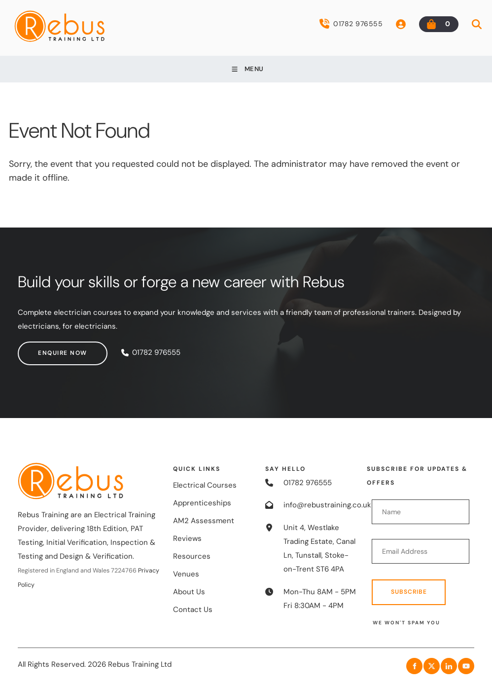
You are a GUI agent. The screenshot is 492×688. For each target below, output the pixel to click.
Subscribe (409, 592)
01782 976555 (351, 24)
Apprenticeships (202, 503)
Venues (186, 574)
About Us (189, 592)
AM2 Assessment (203, 521)
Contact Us (192, 609)
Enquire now (42, 348)
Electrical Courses (205, 485)
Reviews (187, 538)
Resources (192, 556)
